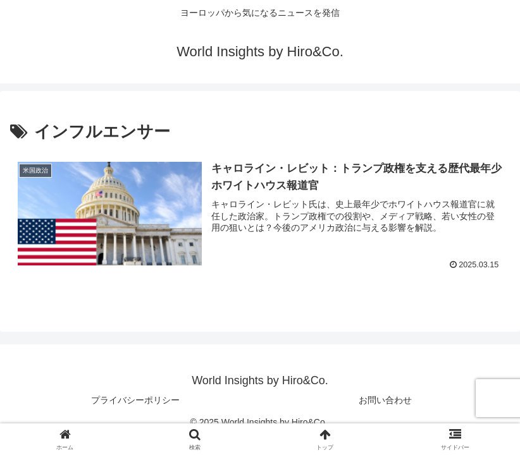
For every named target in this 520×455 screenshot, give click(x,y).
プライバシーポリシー (135, 400)
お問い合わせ (385, 400)
